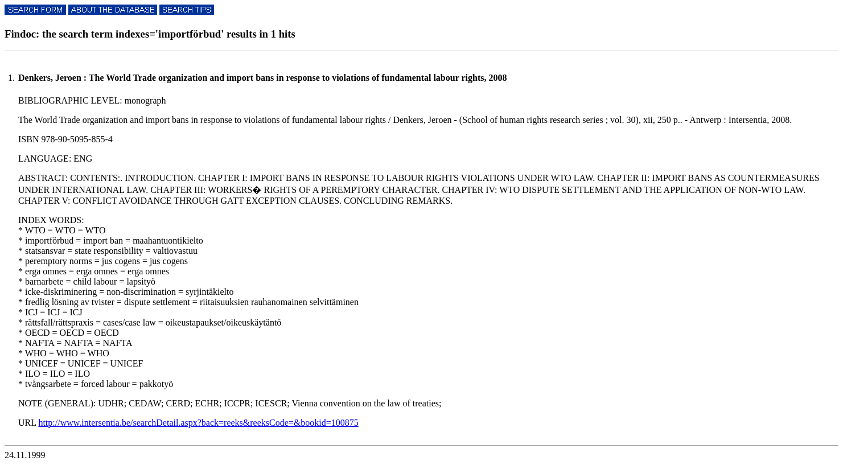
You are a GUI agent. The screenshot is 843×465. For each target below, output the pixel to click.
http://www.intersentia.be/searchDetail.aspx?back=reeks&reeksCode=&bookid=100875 (198, 422)
